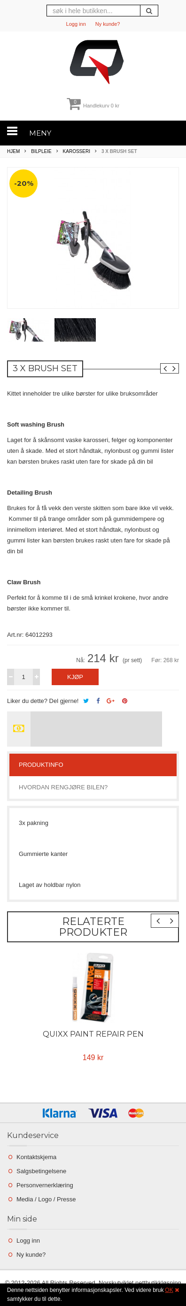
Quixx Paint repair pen (93, 1034)
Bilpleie (41, 151)
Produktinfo (41, 764)
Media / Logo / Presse (46, 1199)
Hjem (13, 151)
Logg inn (76, 24)
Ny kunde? (107, 24)
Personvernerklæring (44, 1185)
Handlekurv (93, 105)
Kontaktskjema (36, 1157)
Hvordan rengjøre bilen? (63, 787)
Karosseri (76, 151)
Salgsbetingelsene (41, 1171)
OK (169, 1290)
